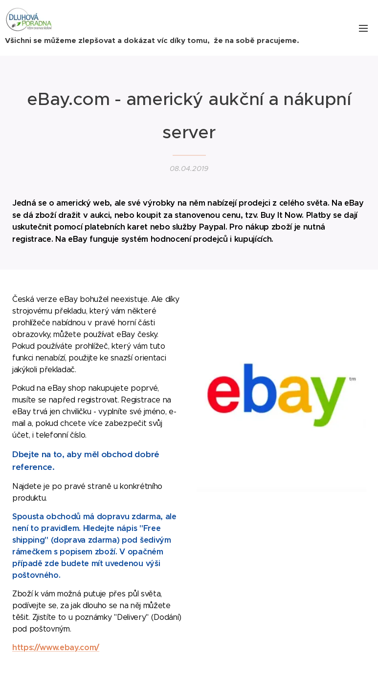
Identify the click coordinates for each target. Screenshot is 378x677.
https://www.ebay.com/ (55, 647)
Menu (363, 28)
